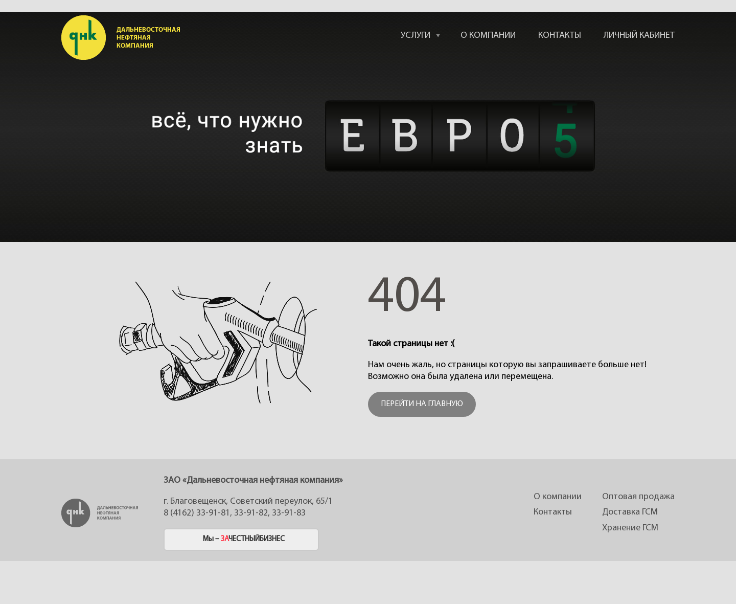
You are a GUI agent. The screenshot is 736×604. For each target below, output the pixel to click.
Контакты (553, 512)
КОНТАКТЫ (559, 35)
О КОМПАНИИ (488, 35)
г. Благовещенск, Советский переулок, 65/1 (248, 501)
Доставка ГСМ (630, 512)
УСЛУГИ (415, 35)
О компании (558, 497)
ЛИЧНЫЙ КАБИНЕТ (639, 35)
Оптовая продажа (638, 497)
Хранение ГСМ (630, 528)
